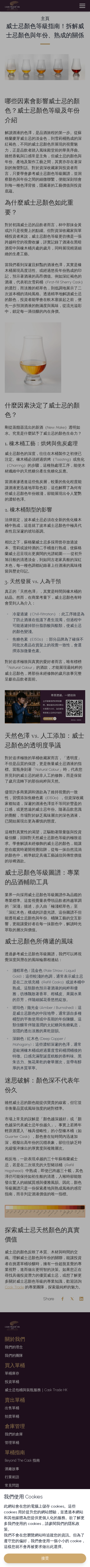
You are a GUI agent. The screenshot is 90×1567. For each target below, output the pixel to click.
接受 (45, 1558)
